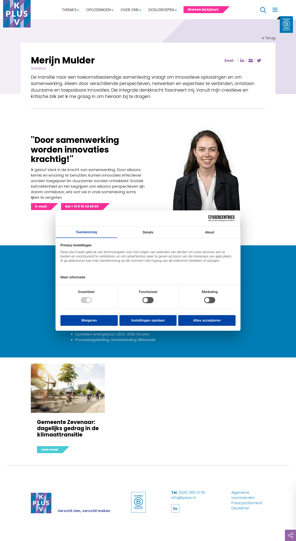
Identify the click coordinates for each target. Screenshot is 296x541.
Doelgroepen (161, 9)
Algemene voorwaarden (243, 495)
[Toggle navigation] (275, 10)
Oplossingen (98, 9)
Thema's (69, 9)
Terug (270, 37)
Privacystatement (246, 503)
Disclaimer (240, 508)
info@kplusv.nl (183, 497)
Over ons (130, 9)
